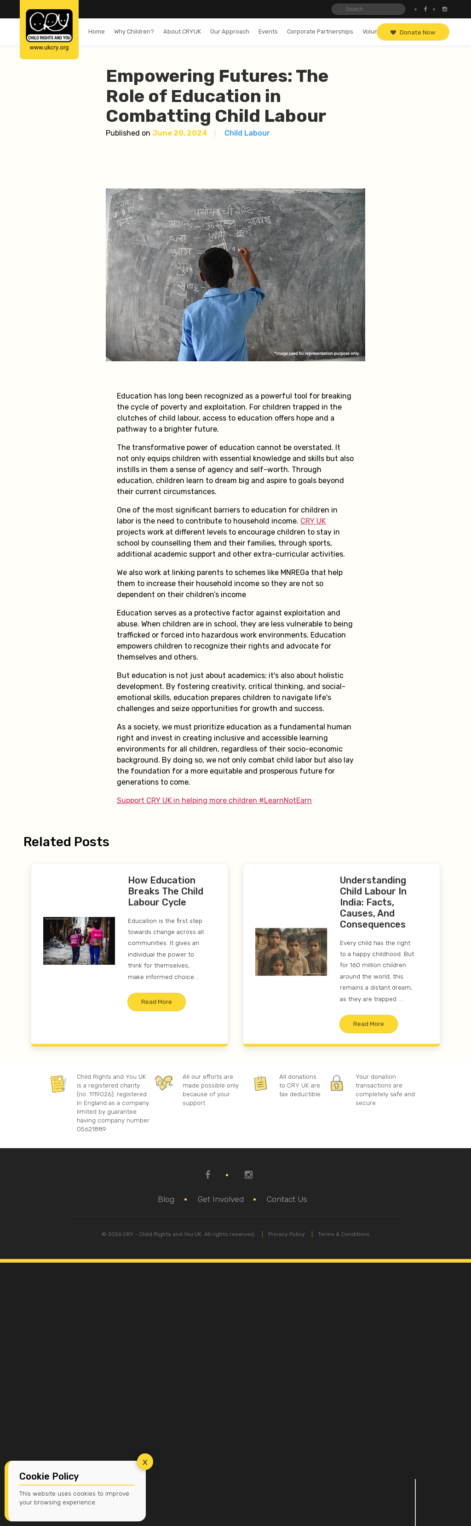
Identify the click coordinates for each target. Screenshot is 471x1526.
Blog (166, 1199)
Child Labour (247, 133)
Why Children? (134, 31)
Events (268, 31)
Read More (156, 1001)
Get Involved (221, 1199)
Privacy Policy (286, 1234)
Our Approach (229, 31)
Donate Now (413, 32)
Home (96, 31)
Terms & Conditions (344, 1234)
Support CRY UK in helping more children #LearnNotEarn (214, 800)
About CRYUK (182, 31)
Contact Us (287, 1199)
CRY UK (313, 521)
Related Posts (66, 842)
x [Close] (145, 1461)
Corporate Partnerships (320, 31)
